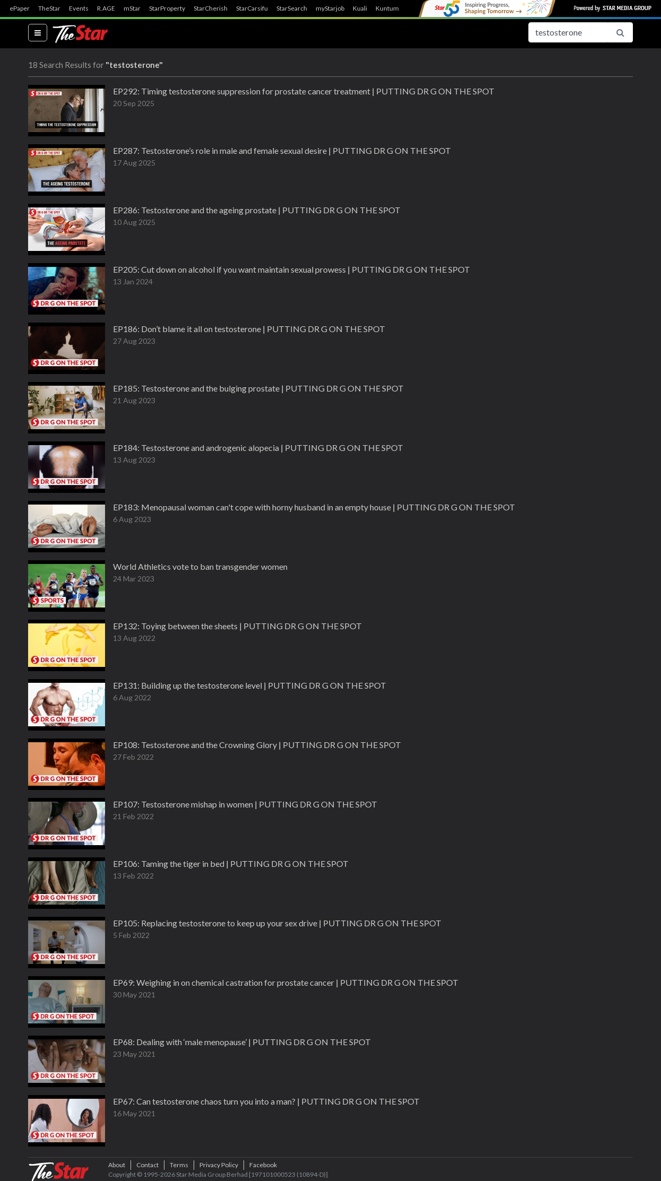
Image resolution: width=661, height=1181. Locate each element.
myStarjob (330, 8)
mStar (132, 8)
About (116, 1165)
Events (79, 8)
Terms (179, 1165)
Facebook (263, 1165)
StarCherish (211, 8)
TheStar (49, 8)
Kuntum (387, 8)
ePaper (20, 8)
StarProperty (167, 8)
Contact (147, 1165)
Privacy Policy (218, 1165)
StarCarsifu (252, 8)
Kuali (360, 8)
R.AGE (106, 8)
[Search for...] (568, 32)
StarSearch (291, 8)
